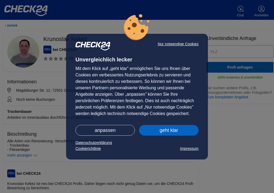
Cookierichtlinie (88, 148)
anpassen (105, 130)
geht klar (168, 130)
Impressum (189, 148)
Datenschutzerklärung (93, 142)
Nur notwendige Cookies (178, 44)
